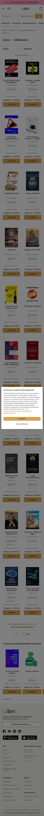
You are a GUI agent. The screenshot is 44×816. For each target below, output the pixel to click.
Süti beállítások (22, 424)
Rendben (22, 419)
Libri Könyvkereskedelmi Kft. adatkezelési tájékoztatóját (17, 411)
